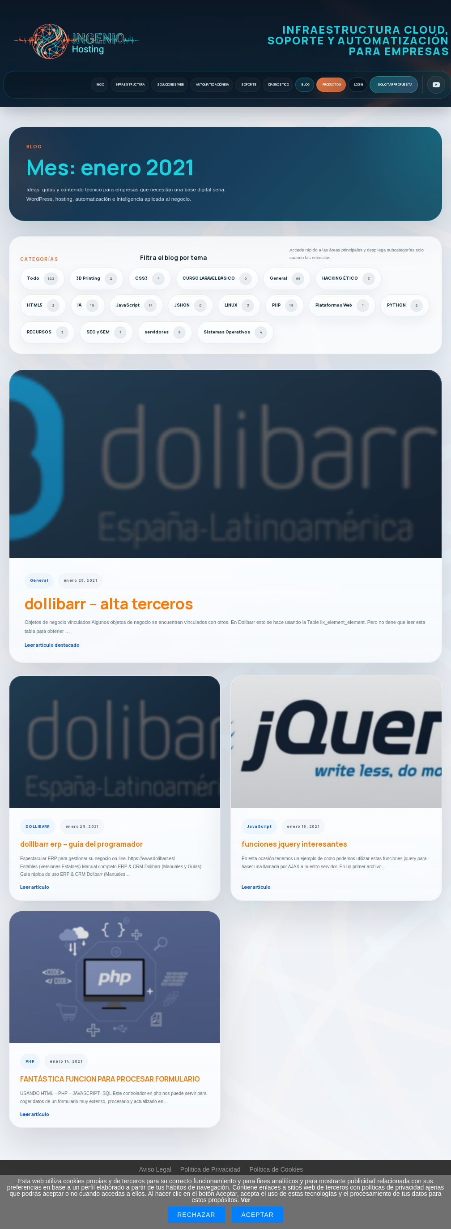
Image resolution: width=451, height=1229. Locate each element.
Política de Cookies (276, 1169)
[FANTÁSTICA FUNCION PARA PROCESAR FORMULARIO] (114, 977)
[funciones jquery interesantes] (336, 742)
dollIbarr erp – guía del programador (81, 844)
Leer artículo (34, 887)
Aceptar (257, 1214)
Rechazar (196, 1214)
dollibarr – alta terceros (109, 603)
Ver (246, 1199)
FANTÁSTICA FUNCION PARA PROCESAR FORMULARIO (110, 1079)
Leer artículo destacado (52, 645)
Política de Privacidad (210, 1169)
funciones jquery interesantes (294, 844)
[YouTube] (436, 85)
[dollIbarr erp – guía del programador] (114, 742)
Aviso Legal (155, 1169)
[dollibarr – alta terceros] (225, 464)
